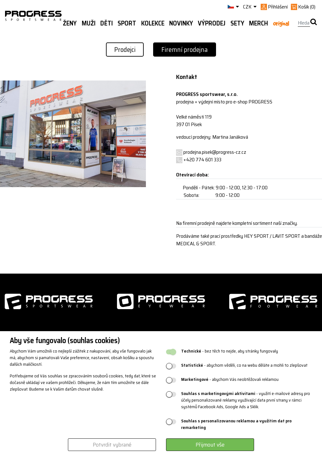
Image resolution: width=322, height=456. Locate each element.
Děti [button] (106, 23)
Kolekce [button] (152, 23)
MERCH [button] (258, 23)
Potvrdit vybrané (112, 444)
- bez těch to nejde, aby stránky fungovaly (229, 351)
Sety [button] (237, 23)
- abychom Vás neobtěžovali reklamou (230, 379)
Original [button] (281, 23)
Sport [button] (127, 23)
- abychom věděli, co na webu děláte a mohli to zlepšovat (244, 365)
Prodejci (125, 49)
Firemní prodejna (184, 49)
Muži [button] (89, 23)
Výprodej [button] (211, 23)
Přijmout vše (210, 444)
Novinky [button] (181, 23)
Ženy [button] (70, 23)
